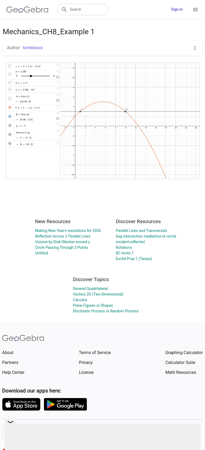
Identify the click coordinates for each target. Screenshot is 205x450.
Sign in (177, 9)
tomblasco (33, 47)
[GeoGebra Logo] (27, 9)
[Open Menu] (195, 9)
